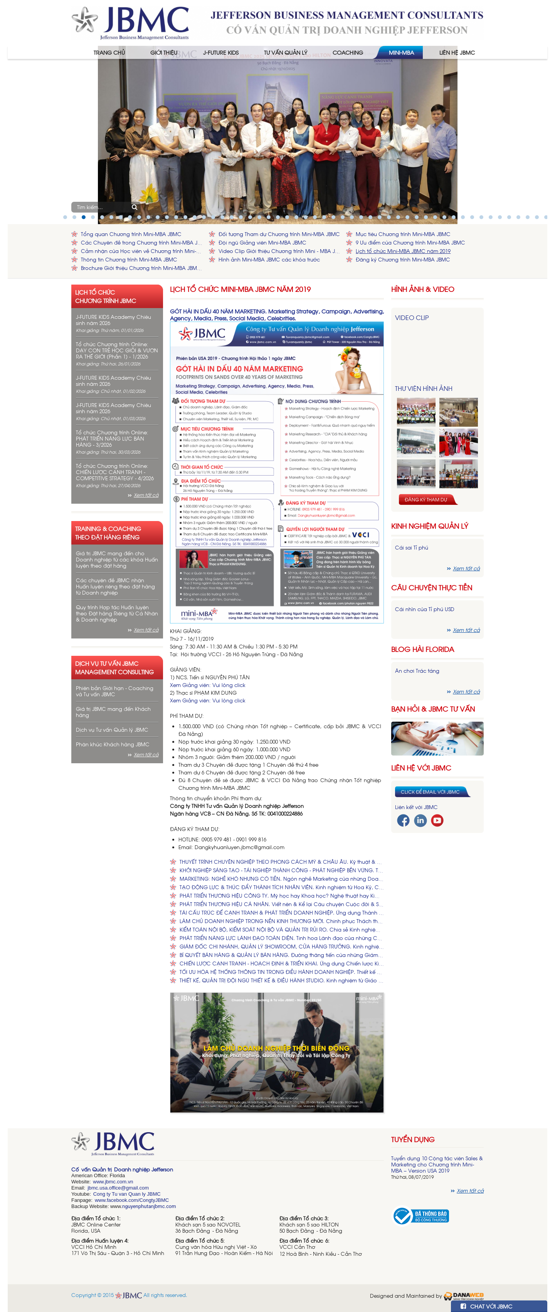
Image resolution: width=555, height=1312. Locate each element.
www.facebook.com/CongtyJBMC (132, 1200)
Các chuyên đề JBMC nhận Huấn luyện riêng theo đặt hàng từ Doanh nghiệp (115, 586)
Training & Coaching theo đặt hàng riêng (108, 532)
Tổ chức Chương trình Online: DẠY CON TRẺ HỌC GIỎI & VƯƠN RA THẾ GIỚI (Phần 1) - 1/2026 (117, 350)
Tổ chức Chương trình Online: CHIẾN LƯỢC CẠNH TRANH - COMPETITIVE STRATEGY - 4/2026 (115, 471)
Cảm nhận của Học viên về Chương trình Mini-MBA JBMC (143, 251)
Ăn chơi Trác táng (417, 670)
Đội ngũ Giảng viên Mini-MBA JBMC (262, 242)
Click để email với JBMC (430, 792)
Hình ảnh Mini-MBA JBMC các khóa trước (269, 259)
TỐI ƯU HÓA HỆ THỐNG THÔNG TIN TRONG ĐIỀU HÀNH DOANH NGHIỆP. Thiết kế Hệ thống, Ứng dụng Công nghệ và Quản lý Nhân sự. (282, 972)
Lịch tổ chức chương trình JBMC (105, 296)
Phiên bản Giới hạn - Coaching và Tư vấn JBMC (114, 691)
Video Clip (412, 317)
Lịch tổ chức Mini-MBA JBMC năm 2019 (403, 251)
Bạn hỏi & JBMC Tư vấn (433, 708)
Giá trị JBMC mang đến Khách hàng (113, 711)
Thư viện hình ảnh (423, 388)
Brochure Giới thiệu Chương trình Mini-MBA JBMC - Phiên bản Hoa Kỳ (143, 268)
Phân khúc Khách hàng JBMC (113, 744)
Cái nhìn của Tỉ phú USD (424, 609)
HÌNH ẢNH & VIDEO (422, 289)
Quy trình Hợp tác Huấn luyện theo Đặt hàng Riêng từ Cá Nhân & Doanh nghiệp (117, 613)
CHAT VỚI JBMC (486, 1306)
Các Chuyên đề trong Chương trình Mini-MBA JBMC (143, 242)
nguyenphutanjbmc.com (149, 1206)
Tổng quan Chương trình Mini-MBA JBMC (131, 234)
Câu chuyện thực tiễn (431, 587)
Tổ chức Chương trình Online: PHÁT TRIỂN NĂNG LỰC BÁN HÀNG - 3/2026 (112, 438)
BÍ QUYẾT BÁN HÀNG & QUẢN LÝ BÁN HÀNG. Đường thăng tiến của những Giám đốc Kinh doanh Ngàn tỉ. (282, 955)
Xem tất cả (146, 495)
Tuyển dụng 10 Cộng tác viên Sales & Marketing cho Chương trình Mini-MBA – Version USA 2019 (437, 1164)
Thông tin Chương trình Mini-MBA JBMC (129, 259)
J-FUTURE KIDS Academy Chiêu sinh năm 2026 (113, 319)
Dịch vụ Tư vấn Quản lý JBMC (112, 729)
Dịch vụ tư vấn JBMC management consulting (114, 667)
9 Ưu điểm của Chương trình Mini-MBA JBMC (410, 242)
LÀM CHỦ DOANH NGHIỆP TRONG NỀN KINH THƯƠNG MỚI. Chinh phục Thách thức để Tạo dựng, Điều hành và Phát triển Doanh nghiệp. (282, 921)
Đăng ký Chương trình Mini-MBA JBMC (403, 259)
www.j (99, 1182)
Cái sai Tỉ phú (411, 547)
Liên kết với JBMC (416, 807)
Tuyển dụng (413, 1139)
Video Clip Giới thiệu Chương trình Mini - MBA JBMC (281, 251)
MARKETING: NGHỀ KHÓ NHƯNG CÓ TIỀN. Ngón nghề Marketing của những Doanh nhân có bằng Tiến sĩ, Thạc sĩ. (282, 878)
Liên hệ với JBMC (421, 767)
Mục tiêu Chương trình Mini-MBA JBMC (403, 234)
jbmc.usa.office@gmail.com (118, 1188)
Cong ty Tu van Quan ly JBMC (127, 1194)
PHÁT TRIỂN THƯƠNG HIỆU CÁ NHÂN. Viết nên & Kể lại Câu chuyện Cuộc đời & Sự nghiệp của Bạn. (282, 904)
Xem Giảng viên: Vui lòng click (208, 685)
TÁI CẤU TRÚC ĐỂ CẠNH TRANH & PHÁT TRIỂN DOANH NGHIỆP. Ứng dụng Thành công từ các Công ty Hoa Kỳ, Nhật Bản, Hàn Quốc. (282, 912)
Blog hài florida (422, 649)
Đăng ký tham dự (426, 499)
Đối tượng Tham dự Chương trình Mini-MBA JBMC (279, 234)
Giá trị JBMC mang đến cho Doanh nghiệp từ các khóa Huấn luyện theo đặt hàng (117, 559)
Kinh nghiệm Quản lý (429, 525)
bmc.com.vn (119, 1182)
